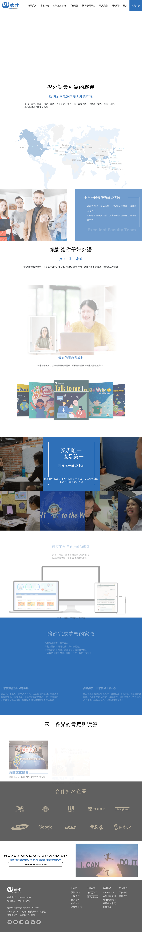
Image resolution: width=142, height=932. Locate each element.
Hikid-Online (108, 892)
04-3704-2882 (24, 897)
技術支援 (75, 900)
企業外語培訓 (109, 896)
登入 (125, 5)
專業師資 (44, 5)
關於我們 (116, 5)
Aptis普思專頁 (109, 900)
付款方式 (75, 903)
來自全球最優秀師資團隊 (111, 198)
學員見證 (103, 5)
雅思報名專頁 (109, 903)
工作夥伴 (123, 892)
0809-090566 (24, 901)
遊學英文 (32, 5)
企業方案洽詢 (59, 5)
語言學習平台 (88, 5)
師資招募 (123, 896)
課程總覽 (74, 5)
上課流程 (75, 896)
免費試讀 (135, 5)
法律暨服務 (76, 907)
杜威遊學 (107, 907)
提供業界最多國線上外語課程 (71, 96)
